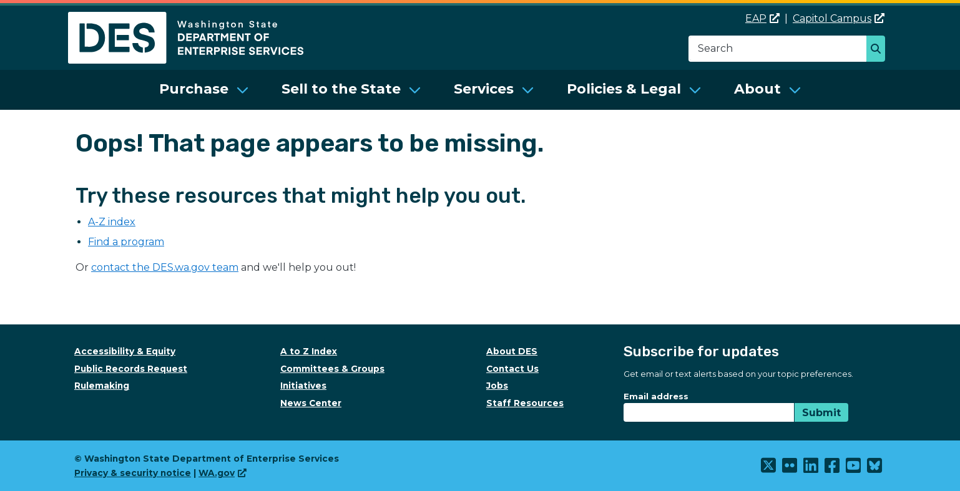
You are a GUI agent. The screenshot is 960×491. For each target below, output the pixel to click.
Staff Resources (525, 403)
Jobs (497, 386)
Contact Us (512, 369)
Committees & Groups (332, 369)
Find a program (126, 242)
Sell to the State (341, 88)
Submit (821, 413)
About (757, 88)
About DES (511, 351)
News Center (310, 403)
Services (484, 88)
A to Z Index (308, 351)
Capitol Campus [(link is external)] (838, 18)
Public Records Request (130, 369)
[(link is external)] (769, 469)
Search (879, 49)
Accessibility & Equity (124, 351)
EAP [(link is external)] (762, 18)
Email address (656, 396)
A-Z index (111, 222)
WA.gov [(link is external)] (222, 473)
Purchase (193, 88)
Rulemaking (101, 386)
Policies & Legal (624, 88)
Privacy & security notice (132, 473)
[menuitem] (204, 90)
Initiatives (303, 386)
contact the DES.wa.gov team (164, 267)
